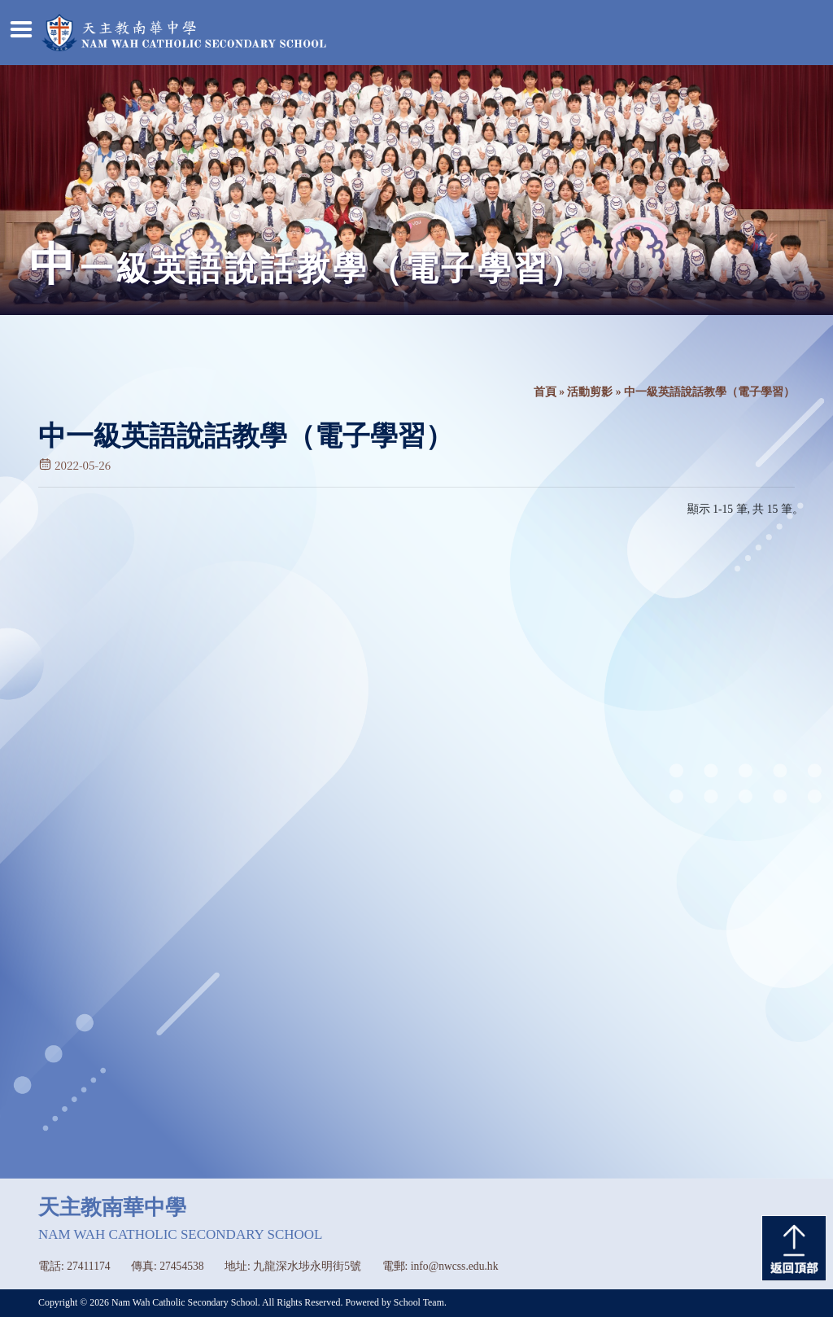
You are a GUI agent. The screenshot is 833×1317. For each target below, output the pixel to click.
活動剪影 (590, 392)
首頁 (545, 392)
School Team (419, 1302)
